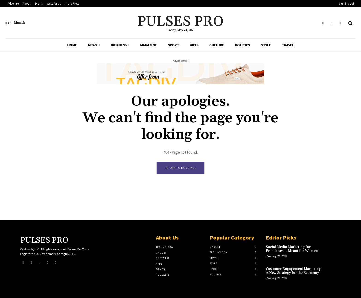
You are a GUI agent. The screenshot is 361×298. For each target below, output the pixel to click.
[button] (349, 23)
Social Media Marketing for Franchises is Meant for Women (292, 249)
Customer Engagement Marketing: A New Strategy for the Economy (294, 271)
